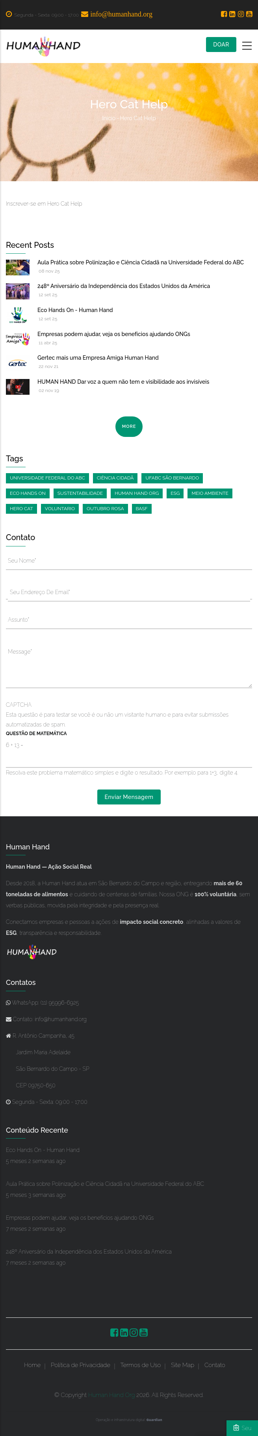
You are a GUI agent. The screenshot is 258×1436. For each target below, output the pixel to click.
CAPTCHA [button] (19, 705)
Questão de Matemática (36, 733)
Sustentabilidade (80, 493)
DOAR (221, 44)
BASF (142, 508)
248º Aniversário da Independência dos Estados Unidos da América (123, 286)
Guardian (154, 1419)
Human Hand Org (137, 493)
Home (32, 1365)
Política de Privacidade (80, 1365)
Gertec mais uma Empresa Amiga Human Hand (98, 358)
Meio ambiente (209, 493)
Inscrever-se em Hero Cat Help (44, 204)
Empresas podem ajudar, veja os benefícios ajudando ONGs (113, 334)
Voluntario (60, 508)
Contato (214, 1365)
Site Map (182, 1365)
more (129, 426)
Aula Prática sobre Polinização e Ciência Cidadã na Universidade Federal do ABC (140, 262)
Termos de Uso (141, 1365)
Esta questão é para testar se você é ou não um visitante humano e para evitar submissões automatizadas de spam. (129, 739)
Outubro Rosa (105, 508)
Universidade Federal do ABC (47, 478)
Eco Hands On (28, 493)
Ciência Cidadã (115, 478)
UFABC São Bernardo (172, 478)
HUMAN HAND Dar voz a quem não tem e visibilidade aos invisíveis (123, 382)
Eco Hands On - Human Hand (75, 310)
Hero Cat (21, 508)
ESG (175, 493)
